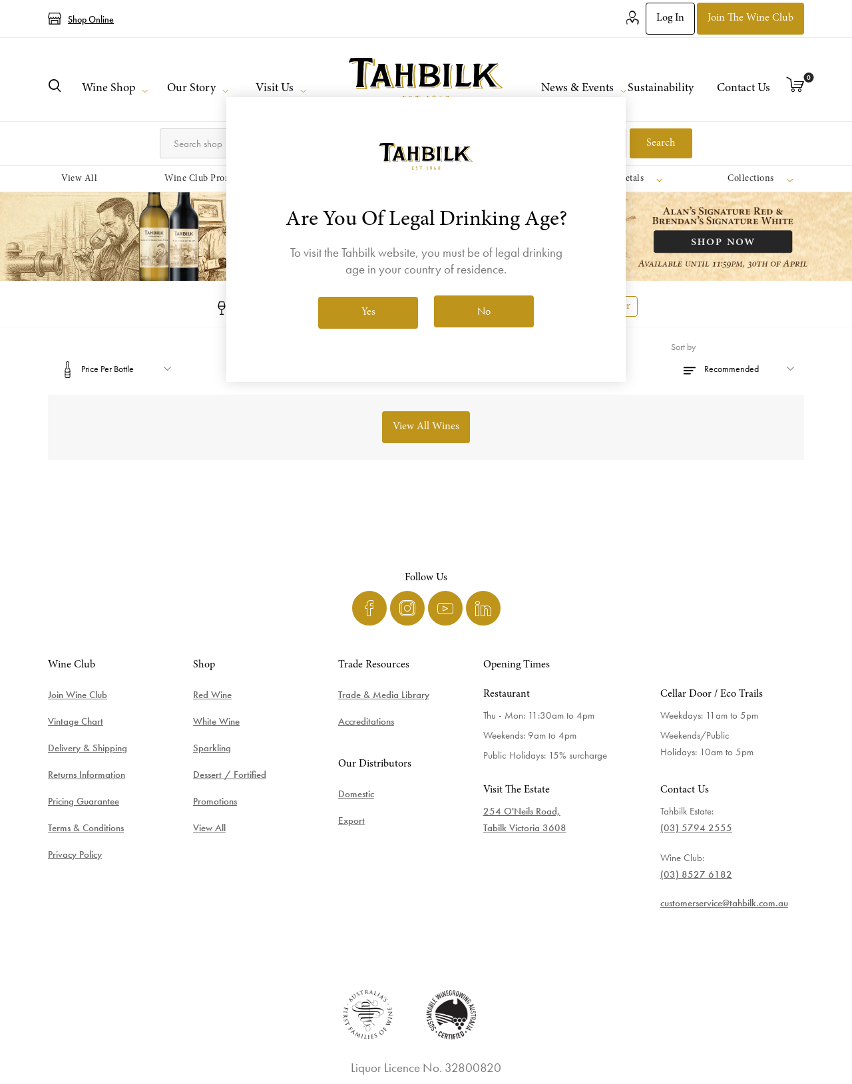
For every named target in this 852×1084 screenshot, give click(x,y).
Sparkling (212, 748)
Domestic (356, 794)
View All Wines (426, 426)
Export (351, 820)
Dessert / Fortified (229, 774)
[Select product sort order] (737, 369)
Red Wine (212, 694)
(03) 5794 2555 (696, 827)
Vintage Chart (75, 721)
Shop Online (91, 19)
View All (209, 827)
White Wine (216, 721)
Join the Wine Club (750, 18)
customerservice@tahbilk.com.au (724, 903)
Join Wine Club (77, 694)
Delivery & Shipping (87, 748)
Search (661, 143)
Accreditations (366, 721)
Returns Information (86, 774)
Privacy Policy (75, 854)
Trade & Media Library (383, 694)
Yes (368, 312)
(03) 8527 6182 (696, 874)
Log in (670, 18)
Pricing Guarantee (83, 801)
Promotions (215, 801)
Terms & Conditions (86, 827)
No (484, 311)
